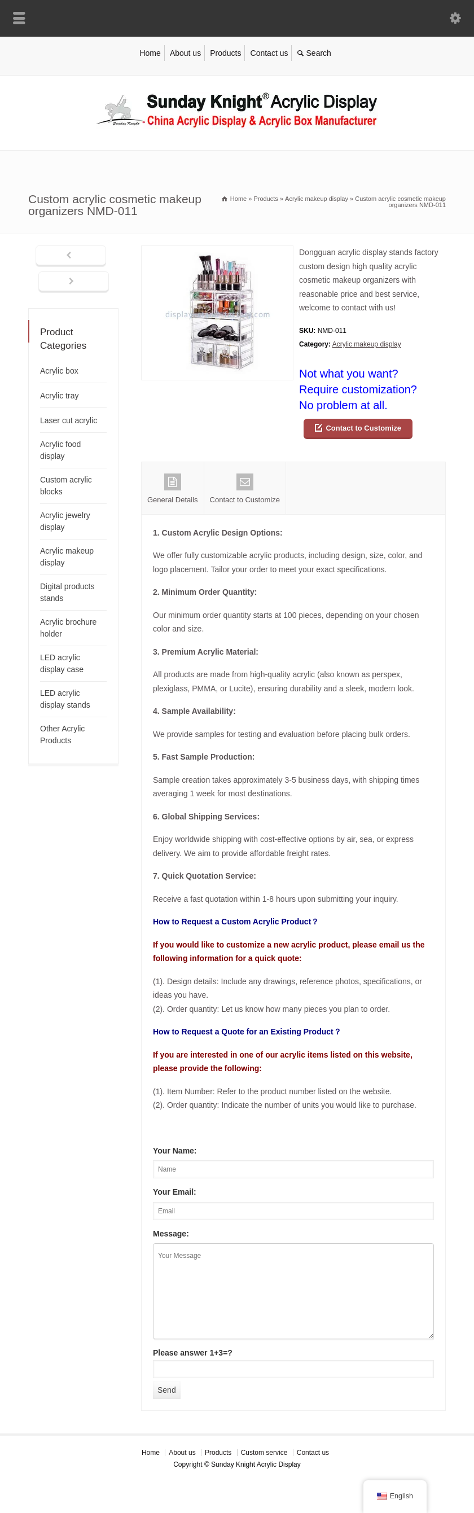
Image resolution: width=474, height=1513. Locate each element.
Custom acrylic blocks (66, 485)
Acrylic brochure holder (68, 627)
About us (185, 53)
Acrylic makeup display (366, 344)
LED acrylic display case (62, 663)
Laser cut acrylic (68, 420)
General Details (172, 488)
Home (149, 53)
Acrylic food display (60, 450)
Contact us (269, 53)
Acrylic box (59, 370)
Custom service (264, 1453)
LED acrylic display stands (65, 698)
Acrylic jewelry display (65, 521)
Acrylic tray (59, 395)
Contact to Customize (363, 428)
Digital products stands (67, 592)
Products (225, 53)
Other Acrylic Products (62, 734)
